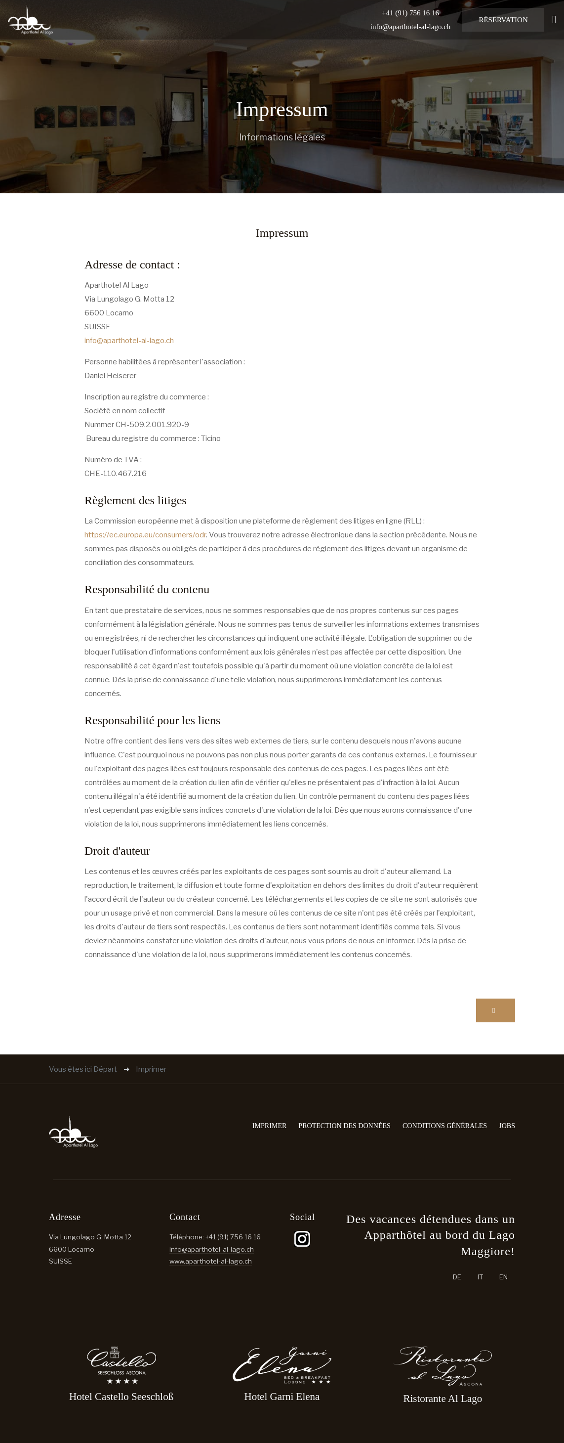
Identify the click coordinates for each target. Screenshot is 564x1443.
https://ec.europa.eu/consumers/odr (145, 534)
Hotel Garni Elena (282, 1396)
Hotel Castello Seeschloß (121, 1396)
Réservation (503, 20)
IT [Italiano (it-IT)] (480, 1277)
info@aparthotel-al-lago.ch (410, 27)
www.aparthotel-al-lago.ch (210, 1261)
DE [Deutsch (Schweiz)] (457, 1277)
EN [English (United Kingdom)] (503, 1277)
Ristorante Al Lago (442, 1398)
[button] (554, 19)
